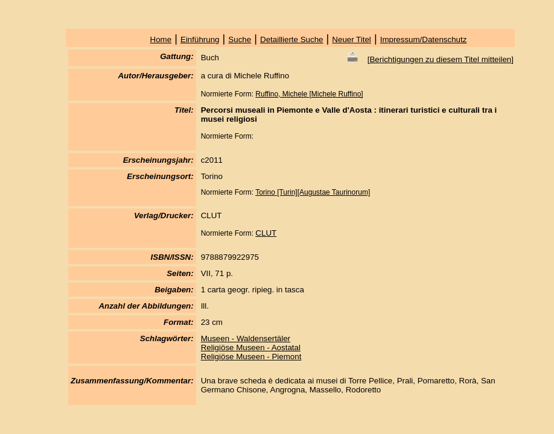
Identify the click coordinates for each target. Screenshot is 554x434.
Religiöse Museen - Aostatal (251, 347)
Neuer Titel (351, 39)
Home (161, 39)
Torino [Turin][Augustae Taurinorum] (312, 192)
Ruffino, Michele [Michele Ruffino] (309, 94)
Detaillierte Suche (291, 39)
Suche (239, 39)
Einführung (199, 39)
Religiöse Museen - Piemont (251, 356)
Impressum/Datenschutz (423, 39)
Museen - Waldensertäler (245, 338)
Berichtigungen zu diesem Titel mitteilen (440, 59)
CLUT (265, 232)
